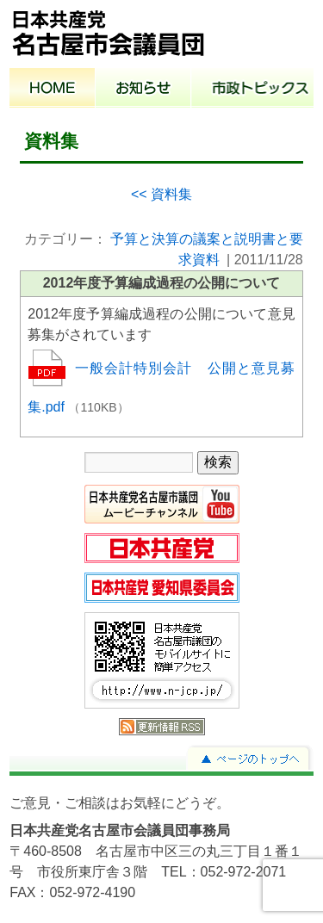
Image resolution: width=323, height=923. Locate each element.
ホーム (52, 89)
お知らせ (143, 89)
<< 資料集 (161, 194)
